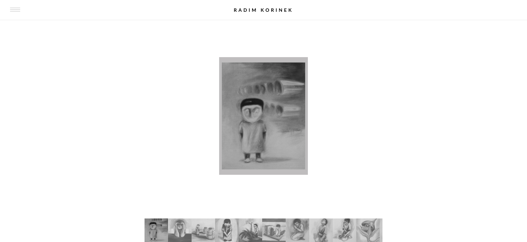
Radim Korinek (263, 10)
